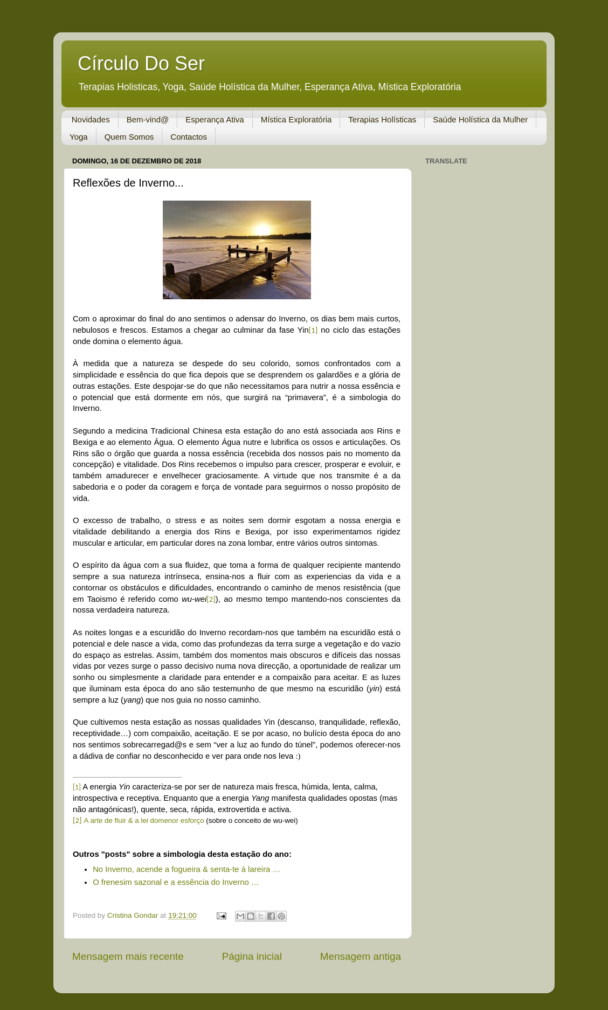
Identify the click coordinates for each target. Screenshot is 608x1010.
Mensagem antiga (360, 956)
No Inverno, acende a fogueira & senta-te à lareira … (186, 869)
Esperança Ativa (214, 119)
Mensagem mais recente (128, 956)
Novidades (91, 119)
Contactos (188, 136)
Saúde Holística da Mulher (480, 119)
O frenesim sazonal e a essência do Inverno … (176, 882)
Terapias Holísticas (382, 119)
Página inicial (252, 956)
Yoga (79, 136)
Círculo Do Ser (141, 63)
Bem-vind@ (148, 119)
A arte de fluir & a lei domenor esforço (144, 820)
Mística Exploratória (296, 119)
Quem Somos (129, 136)
